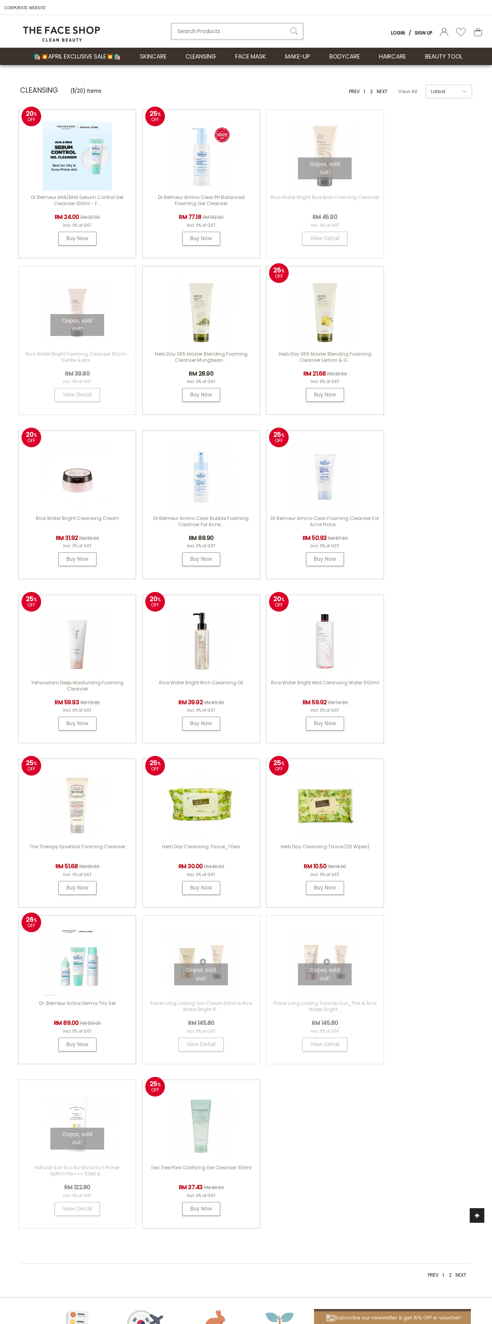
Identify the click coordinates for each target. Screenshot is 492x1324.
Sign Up (423, 33)
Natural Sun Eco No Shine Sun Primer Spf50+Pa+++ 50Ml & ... (300, 857)
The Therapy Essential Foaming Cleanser (72, 690)
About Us (240, 1083)
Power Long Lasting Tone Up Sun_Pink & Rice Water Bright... (186, 857)
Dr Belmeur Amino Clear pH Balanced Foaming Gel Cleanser (186, 200)
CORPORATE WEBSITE (25, 8)
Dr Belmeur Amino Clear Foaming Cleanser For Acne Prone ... (72, 529)
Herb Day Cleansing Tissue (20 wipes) (300, 690)
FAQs (300, 1115)
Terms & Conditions (319, 1173)
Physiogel (237, 1105)
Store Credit (309, 1143)
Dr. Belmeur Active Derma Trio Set (414, 690)
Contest (304, 1095)
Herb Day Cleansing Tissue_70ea (186, 690)
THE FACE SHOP (243, 1095)
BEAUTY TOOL (443, 56)
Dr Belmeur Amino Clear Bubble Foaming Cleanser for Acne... (413, 364)
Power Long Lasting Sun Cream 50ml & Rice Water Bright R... (72, 857)
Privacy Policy (311, 1182)
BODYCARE (344, 56)
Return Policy (310, 1134)
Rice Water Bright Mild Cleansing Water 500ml (413, 529)
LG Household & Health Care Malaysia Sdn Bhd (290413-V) (131, 1283)
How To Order (310, 1105)
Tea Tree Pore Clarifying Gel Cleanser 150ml (414, 857)
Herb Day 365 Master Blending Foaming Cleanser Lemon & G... (186, 364)
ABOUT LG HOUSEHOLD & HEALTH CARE (86, 1083)
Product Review (313, 1153)
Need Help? (397, 1083)
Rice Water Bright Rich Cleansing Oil (300, 526)
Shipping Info (311, 1124)
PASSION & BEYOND (248, 1115)
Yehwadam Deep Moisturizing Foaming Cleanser (186, 529)
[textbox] (237, 31)
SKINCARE (153, 56)
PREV (354, 91)
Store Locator (310, 1163)
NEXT (382, 91)
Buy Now (72, 238)
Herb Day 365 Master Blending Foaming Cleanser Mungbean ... (72, 364)
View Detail (299, 238)
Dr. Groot (236, 1124)
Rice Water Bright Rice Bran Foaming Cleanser (300, 200)
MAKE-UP (297, 56)
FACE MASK (250, 56)
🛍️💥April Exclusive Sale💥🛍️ (77, 56)
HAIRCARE (392, 56)
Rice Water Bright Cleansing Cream (300, 361)
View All (407, 91)
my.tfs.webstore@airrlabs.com (417, 1104)
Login (398, 33)
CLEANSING (201, 56)
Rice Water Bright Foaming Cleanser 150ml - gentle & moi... (413, 200)
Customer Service (325, 1083)
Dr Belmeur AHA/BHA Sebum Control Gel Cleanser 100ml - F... (72, 200)
